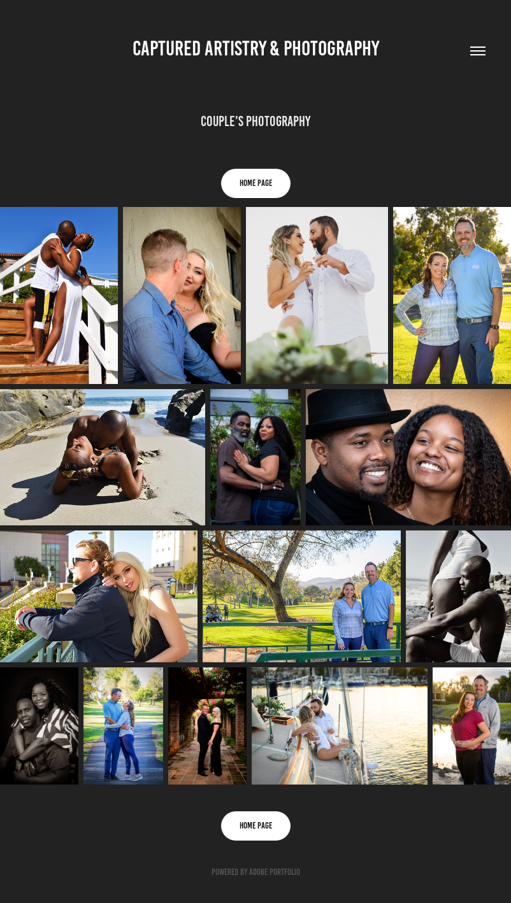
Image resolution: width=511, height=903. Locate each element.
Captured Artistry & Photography (256, 48)
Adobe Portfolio (274, 872)
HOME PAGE (256, 183)
